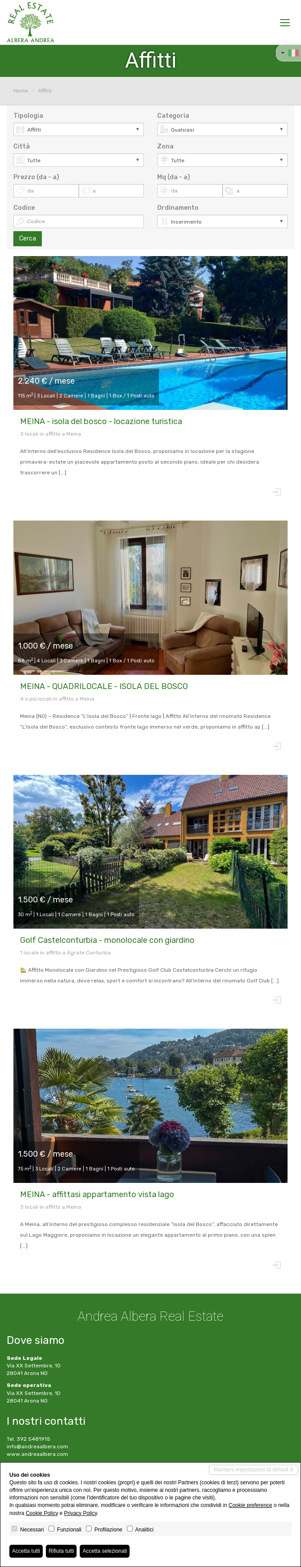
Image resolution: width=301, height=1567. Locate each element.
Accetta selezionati (104, 1551)
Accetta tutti (26, 1551)
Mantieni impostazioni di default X (253, 1470)
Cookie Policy (42, 1513)
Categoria (173, 116)
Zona (165, 146)
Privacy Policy (80, 1513)
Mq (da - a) (173, 177)
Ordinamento (178, 208)
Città (21, 146)
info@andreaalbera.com (37, 1446)
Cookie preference (250, 1505)
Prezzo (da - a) (36, 177)
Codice (24, 208)
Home (20, 91)
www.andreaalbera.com (37, 1454)
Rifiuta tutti (61, 1551)
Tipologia (28, 116)
